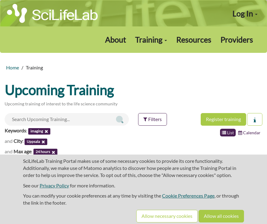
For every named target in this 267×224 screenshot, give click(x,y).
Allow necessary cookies (166, 216)
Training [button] (151, 39)
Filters (152, 119)
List (228, 132)
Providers (236, 39)
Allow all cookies (221, 216)
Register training (223, 119)
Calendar (249, 132)
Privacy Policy (54, 185)
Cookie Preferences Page (188, 195)
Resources (193, 39)
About (115, 39)
